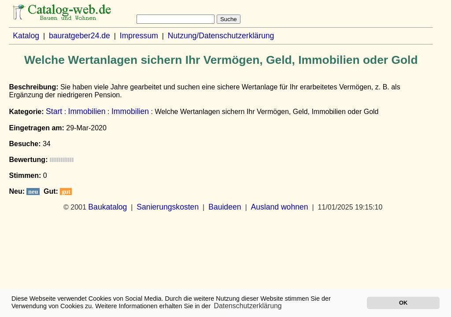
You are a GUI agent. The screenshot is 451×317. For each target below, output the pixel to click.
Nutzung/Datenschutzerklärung (221, 35)
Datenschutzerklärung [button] (248, 306)
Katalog (26, 35)
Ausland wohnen (279, 207)
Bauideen (224, 207)
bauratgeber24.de (79, 35)
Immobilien (87, 111)
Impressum (139, 35)
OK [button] (403, 302)
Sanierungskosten (168, 207)
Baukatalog (107, 207)
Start (54, 111)
